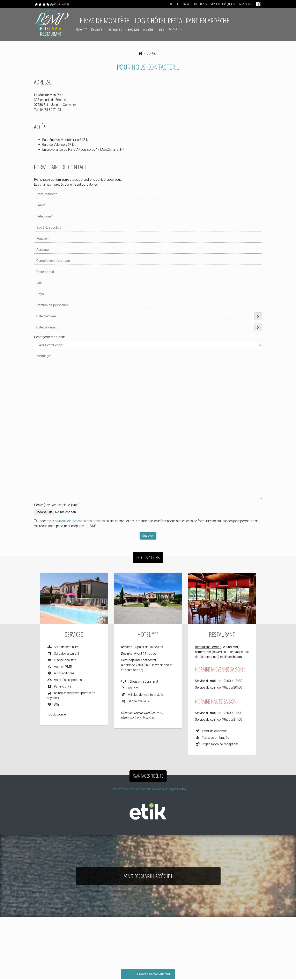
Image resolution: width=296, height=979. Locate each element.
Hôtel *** (81, 29)
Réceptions (132, 29)
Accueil (174, 4)
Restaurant (97, 29)
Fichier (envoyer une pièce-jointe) (57, 505)
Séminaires (115, 29)
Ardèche (148, 29)
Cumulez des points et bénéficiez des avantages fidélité (148, 789)
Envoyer (148, 535)
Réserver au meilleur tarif (148, 974)
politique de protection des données (80, 521)
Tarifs (160, 29)
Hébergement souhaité (50, 337)
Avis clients (200, 4)
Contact (186, 4)
